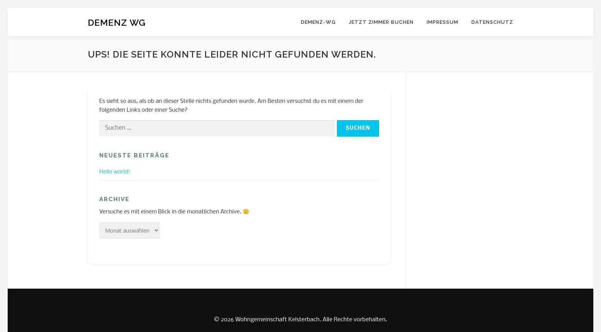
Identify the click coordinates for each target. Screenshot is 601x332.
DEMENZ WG (117, 22)
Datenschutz (492, 22)
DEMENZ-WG (318, 22)
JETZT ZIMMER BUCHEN (381, 22)
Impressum (442, 22)
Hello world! (114, 172)
